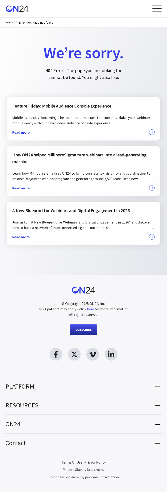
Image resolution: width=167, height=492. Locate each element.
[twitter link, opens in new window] (74, 354)
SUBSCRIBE (83, 330)
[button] (83, 386)
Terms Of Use (71, 462)
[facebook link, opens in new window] (56, 354)
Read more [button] (83, 132)
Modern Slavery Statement (83, 469)
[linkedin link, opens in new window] (111, 354)
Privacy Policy (95, 462)
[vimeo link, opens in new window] (92, 354)
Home (9, 22)
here (90, 309)
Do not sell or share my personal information (83, 477)
